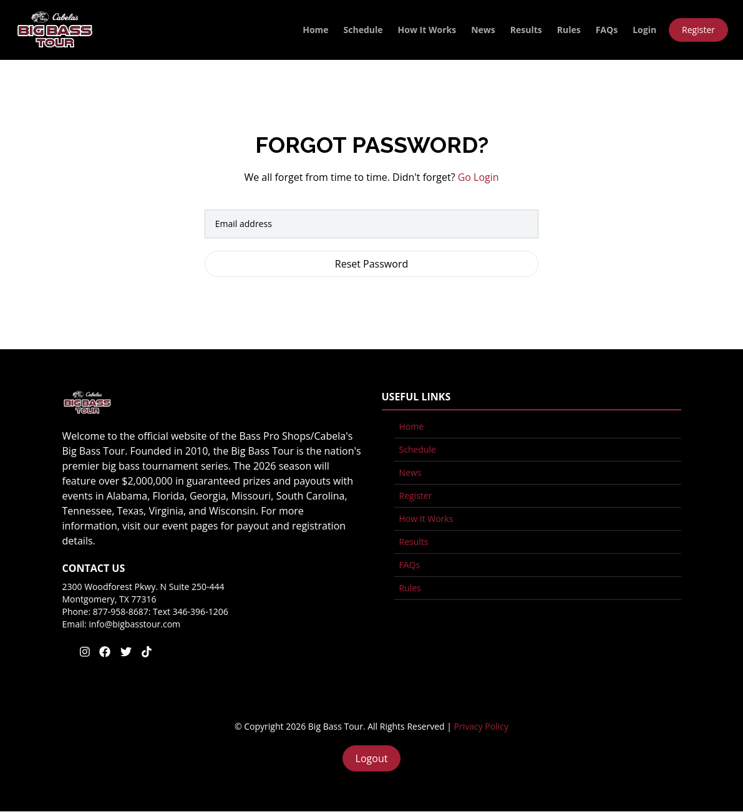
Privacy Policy (481, 726)
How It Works (427, 30)
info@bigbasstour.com (134, 624)
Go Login (478, 177)
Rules (569, 30)
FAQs (607, 30)
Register (698, 30)
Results (526, 30)
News (483, 30)
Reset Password (371, 264)
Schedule (363, 30)
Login (644, 30)
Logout (372, 758)
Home (315, 30)
